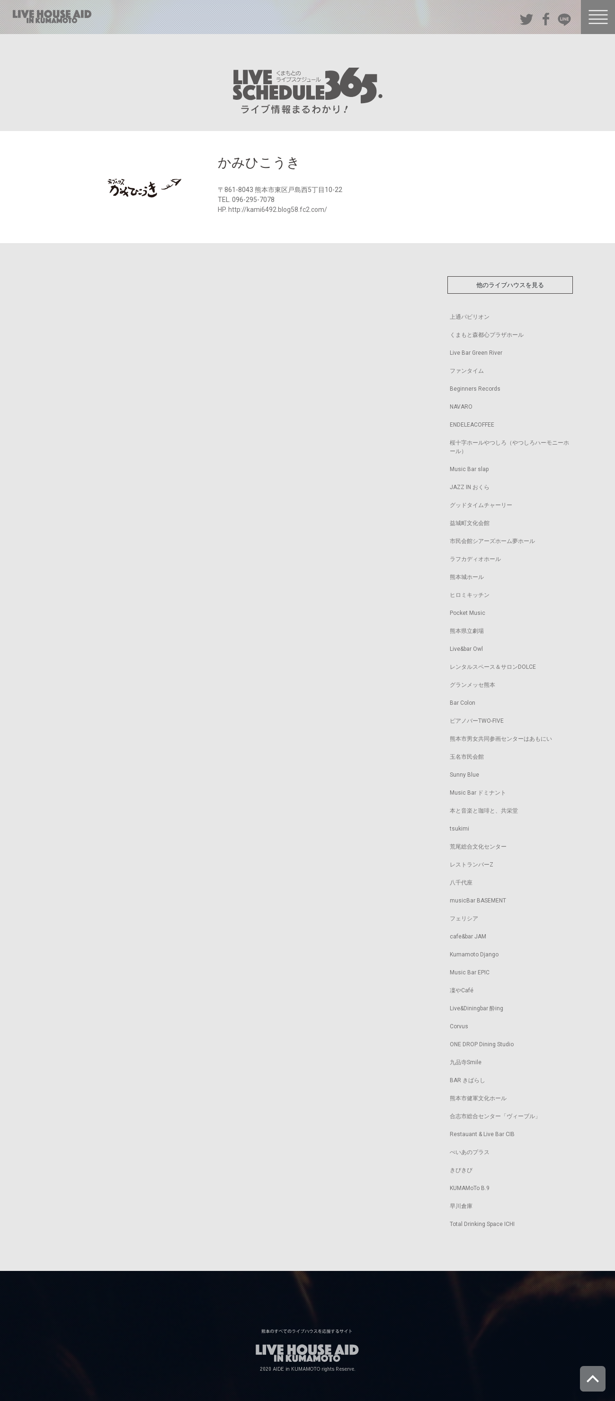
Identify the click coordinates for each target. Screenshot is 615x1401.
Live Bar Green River (476, 353)
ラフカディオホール (475, 559)
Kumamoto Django (474, 954)
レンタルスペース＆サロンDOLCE (493, 667)
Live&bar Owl (466, 649)
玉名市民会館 (467, 756)
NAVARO (461, 406)
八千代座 (461, 882)
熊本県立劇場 (467, 631)
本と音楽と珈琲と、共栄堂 (484, 810)
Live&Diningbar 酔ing (476, 1008)
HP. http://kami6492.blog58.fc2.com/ (272, 209)
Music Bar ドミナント (478, 792)
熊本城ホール (467, 577)
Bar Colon (462, 703)
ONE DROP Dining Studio (482, 1044)
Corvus (459, 1026)
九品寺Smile (465, 1062)
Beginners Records (475, 388)
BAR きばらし (467, 1080)
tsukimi (459, 828)
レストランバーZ (471, 864)
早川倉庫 (461, 1206)
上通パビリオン (470, 317)
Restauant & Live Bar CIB (482, 1134)
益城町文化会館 (470, 523)
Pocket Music (467, 613)
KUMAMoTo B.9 (470, 1188)
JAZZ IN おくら (470, 487)
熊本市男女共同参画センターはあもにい (501, 739)
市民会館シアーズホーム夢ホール (492, 541)
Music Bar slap (469, 469)
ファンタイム (467, 371)
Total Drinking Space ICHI (482, 1224)
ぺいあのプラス (470, 1152)
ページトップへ (593, 1379)
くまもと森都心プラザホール (487, 335)
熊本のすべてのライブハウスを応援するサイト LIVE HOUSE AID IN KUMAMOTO (52, 16)
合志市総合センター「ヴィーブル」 (495, 1116)
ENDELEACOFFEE (472, 424)
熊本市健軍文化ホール (478, 1098)
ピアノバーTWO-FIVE (477, 721)
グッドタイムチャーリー (481, 505)
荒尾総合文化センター (478, 846)
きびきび (461, 1170)
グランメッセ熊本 (472, 685)
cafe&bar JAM (468, 936)
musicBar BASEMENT (478, 900)
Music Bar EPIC (470, 972)
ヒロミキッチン (470, 595)
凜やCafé (461, 990)
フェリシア (464, 918)
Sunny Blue (464, 774)
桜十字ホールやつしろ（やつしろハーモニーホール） (509, 447)
